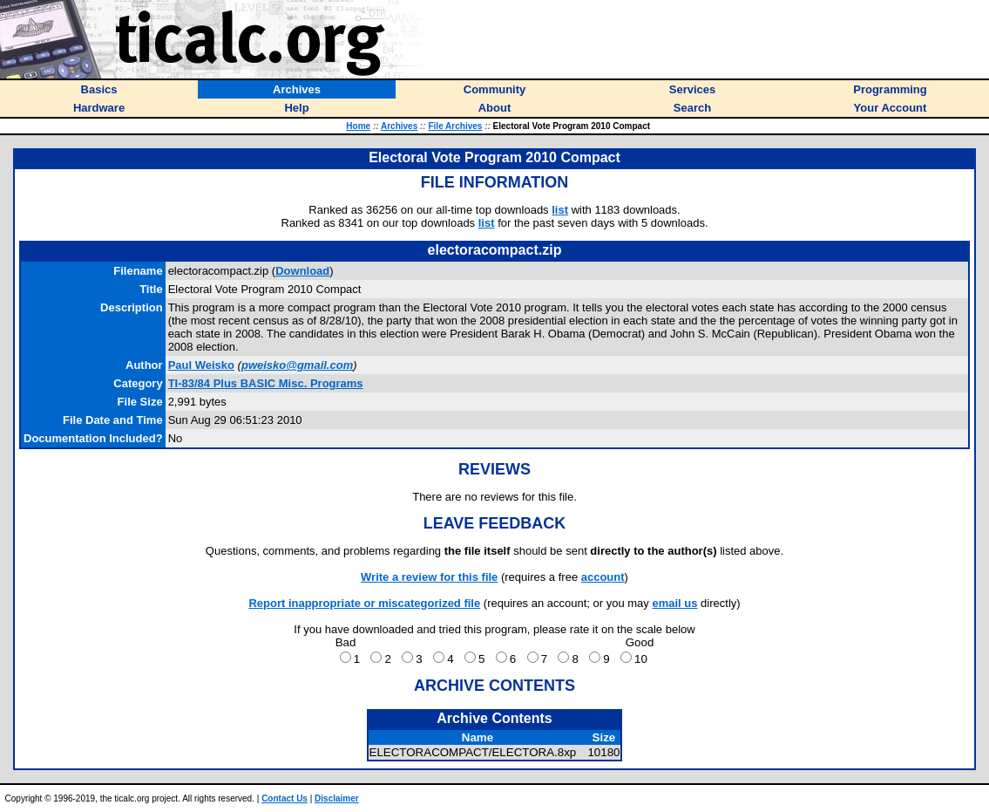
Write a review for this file (429, 576)
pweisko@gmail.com (297, 365)
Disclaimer (337, 798)
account (603, 576)
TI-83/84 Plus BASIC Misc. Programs (265, 383)
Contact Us (284, 798)
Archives (399, 126)
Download (302, 270)
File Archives (455, 126)
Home (358, 126)
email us (674, 603)
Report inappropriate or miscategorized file (364, 603)
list (560, 209)
